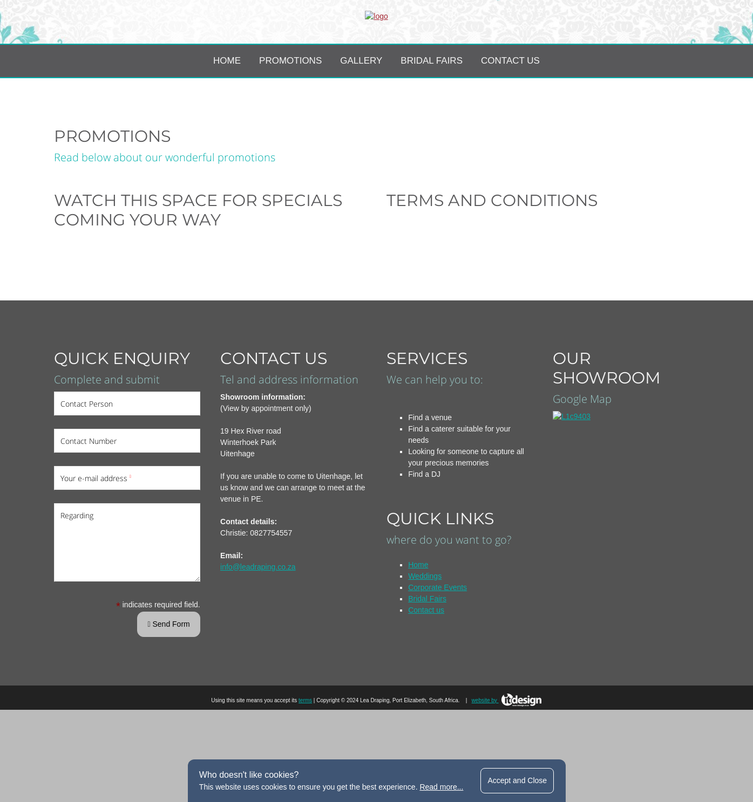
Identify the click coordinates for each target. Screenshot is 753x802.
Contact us (426, 659)
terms (305, 749)
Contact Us (510, 110)
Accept (517, 780)
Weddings (425, 625)
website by (507, 749)
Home (227, 110)
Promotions (290, 110)
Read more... (441, 787)
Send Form (168, 673)
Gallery (361, 110)
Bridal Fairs (432, 110)
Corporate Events (437, 636)
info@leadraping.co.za (258, 616)
